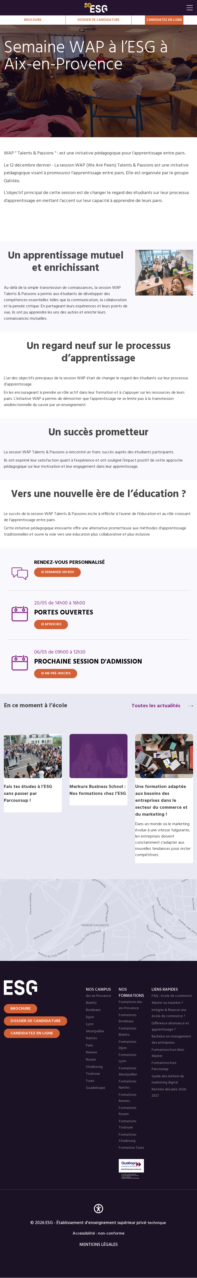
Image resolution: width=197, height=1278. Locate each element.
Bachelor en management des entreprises (171, 1040)
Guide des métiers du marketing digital (168, 1079)
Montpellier (95, 1031)
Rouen (91, 1060)
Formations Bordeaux (127, 1018)
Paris (89, 1046)
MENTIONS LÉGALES (99, 1244)
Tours (90, 1081)
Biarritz (91, 1003)
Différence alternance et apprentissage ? (170, 1026)
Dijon (90, 1017)
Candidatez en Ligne (164, 20)
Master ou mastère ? (167, 1003)
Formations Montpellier (128, 1071)
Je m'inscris (51, 624)
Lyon (89, 1024)
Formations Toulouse (127, 1124)
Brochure (33, 20)
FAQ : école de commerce (172, 996)
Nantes (91, 1038)
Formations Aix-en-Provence (131, 1005)
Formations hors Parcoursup (164, 1066)
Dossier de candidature (98, 20)
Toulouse (93, 1074)
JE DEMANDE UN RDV (57, 572)
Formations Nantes (127, 1085)
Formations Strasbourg (127, 1138)
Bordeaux (93, 1010)
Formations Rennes (127, 1098)
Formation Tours (131, 1148)
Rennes (91, 1052)
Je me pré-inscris (56, 673)
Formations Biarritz (127, 1032)
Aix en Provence (98, 996)
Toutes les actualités (156, 706)
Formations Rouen (127, 1111)
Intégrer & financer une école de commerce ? (169, 1013)
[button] (98, 1216)
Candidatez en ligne (32, 1033)
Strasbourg (94, 1067)
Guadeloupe (95, 1088)
